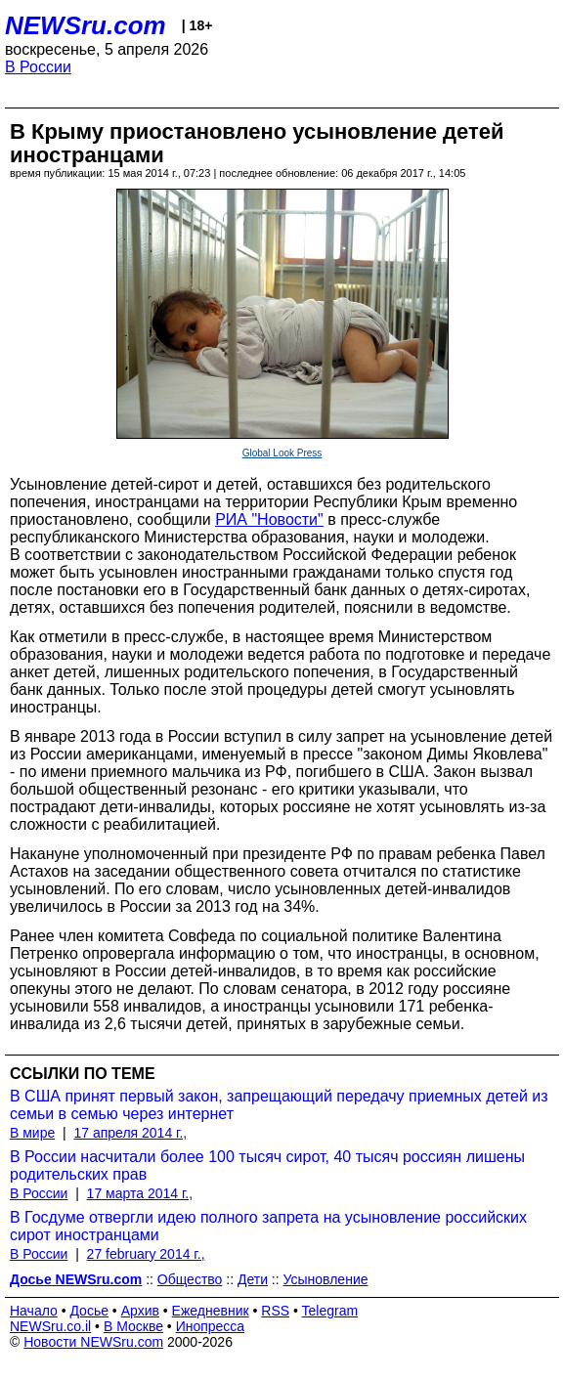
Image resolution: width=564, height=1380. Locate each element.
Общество (190, 1279)
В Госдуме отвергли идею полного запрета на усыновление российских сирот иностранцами (268, 1226)
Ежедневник (210, 1310)
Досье (88, 1310)
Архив (140, 1310)
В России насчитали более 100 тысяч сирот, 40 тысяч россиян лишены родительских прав (267, 1165)
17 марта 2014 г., (140, 1193)
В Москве (133, 1326)
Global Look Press (282, 453)
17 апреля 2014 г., (130, 1133)
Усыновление (326, 1279)
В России (38, 67)
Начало (34, 1310)
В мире (32, 1133)
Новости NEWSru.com (93, 1342)
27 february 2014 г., (146, 1254)
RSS (275, 1310)
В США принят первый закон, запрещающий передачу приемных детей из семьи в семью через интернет (279, 1105)
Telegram (330, 1310)
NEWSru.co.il (50, 1326)
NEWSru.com (85, 25)
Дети (253, 1279)
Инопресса (210, 1326)
